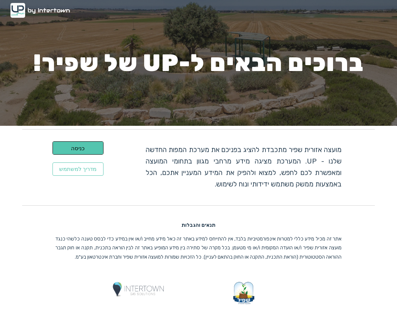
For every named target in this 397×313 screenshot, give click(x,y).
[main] (198, 63)
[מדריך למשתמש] (78, 169)
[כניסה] (78, 147)
